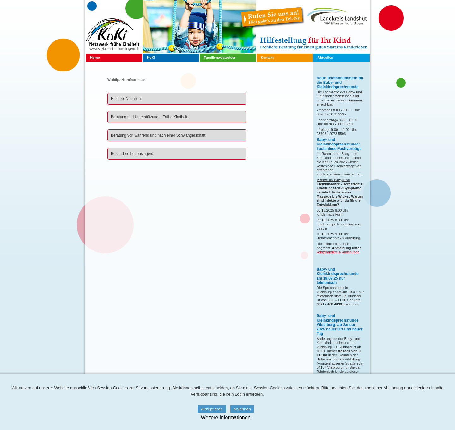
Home (95, 57)
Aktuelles (325, 57)
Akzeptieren (212, 409)
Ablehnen (242, 409)
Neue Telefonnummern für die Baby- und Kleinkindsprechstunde (340, 82)
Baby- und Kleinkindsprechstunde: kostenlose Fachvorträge (339, 144)
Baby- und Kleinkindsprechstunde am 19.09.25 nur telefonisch (338, 276)
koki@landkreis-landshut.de (338, 252)
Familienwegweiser (219, 57)
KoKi (151, 57)
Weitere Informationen (225, 417)
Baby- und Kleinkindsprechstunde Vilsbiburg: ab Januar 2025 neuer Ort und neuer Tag (339, 325)
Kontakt (267, 57)
